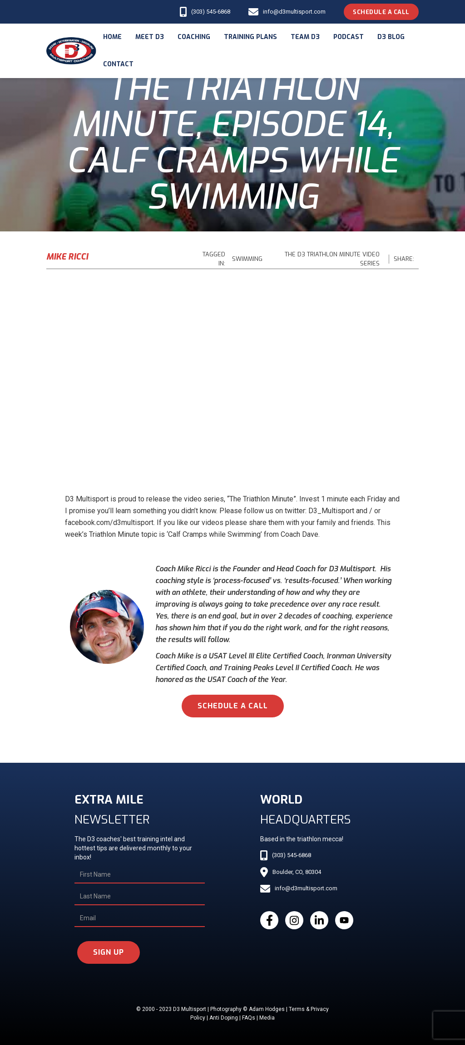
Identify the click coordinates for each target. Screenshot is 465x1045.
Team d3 (305, 37)
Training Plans (250, 37)
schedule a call (233, 706)
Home (112, 37)
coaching (194, 37)
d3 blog (391, 37)
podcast (348, 37)
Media (267, 1018)
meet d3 (149, 37)
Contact (118, 64)
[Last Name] (139, 896)
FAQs (248, 1018)
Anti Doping (223, 1018)
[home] (71, 51)
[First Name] (139, 874)
